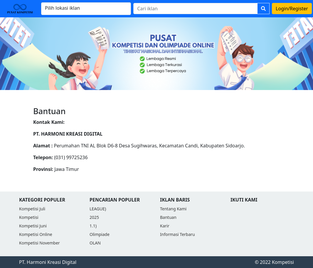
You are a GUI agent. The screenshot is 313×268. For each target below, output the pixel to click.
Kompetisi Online (35, 234)
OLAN (95, 243)
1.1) (93, 226)
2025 (94, 217)
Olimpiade (100, 234)
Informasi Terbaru (177, 234)
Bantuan (168, 217)
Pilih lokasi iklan (62, 8)
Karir (164, 226)
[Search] (195, 8)
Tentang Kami (173, 209)
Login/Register (292, 8)
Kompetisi (28, 217)
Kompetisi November (39, 243)
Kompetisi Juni (33, 226)
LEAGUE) (98, 209)
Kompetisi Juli (32, 209)
